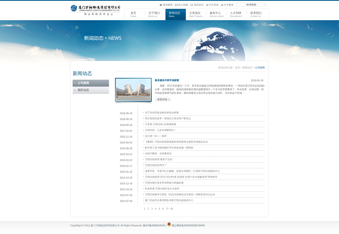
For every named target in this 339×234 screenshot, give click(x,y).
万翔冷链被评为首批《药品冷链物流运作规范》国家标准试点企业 (180, 194)
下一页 (169, 208)
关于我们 (154, 13)
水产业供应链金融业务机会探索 (162, 112)
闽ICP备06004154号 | (157, 225)
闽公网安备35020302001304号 (188, 225)
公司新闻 (83, 83)
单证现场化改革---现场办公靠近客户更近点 (168, 118)
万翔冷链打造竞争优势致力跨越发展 (164, 182)
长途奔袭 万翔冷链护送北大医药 (162, 188)
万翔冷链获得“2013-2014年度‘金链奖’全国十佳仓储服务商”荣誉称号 (181, 177)
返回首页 (199, 4)
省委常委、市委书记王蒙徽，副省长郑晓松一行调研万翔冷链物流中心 (182, 171)
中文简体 (214, 4)
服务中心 (215, 13)
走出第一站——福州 (156, 136)
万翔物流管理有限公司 (95, 10)
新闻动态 (174, 13)
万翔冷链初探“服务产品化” (159, 159)
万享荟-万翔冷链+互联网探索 (160, 124)
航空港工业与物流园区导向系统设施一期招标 (169, 147)
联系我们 (256, 13)
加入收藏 (183, 4)
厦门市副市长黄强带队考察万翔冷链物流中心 (169, 200)
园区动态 (83, 90)
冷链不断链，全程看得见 (158, 153)
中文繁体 (228, 4)
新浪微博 (168, 4)
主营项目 (195, 13)
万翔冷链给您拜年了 (156, 165)
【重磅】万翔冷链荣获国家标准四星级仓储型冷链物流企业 (176, 141)
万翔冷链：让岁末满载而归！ (160, 130)
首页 (133, 13)
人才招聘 (235, 13)
